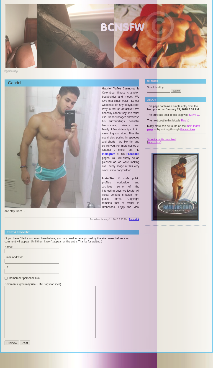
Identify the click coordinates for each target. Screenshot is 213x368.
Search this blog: (155, 87)
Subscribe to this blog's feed (161, 139)
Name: (9, 247)
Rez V (184, 120)
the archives (187, 129)
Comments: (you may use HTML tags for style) (33, 284)
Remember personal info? (22, 277)
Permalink (134, 219)
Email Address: (14, 257)
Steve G (194, 114)
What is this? (154, 142)
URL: (8, 267)
